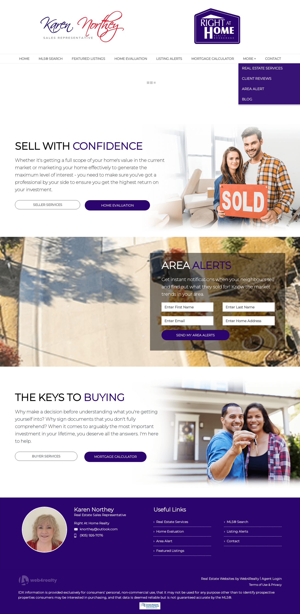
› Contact (232, 541)
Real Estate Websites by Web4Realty (230, 579)
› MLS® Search (236, 522)
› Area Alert (162, 541)
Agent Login (272, 579)
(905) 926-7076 (91, 535)
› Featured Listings (168, 551)
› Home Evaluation (168, 531)
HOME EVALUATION (117, 205)
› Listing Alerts (236, 531)
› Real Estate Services (170, 522)
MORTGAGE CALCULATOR (115, 457)
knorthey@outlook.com (99, 529)
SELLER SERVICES (47, 205)
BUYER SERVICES (46, 456)
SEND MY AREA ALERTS (195, 335)
